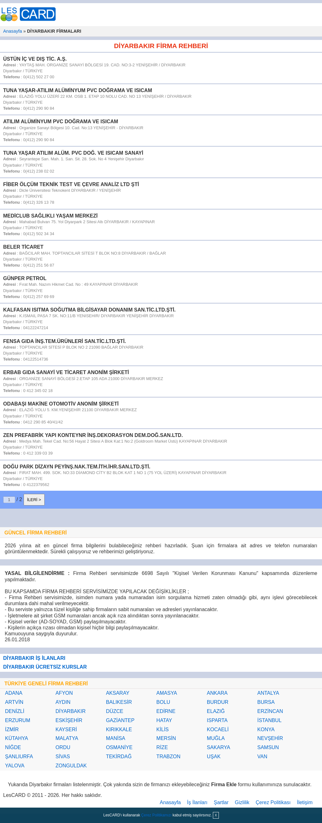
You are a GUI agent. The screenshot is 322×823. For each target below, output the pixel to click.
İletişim (305, 802)
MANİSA (115, 738)
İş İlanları (197, 802)
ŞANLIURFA (19, 756)
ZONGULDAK (71, 765)
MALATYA (66, 738)
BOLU (163, 702)
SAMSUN (268, 747)
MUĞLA (216, 738)
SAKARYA (218, 747)
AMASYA (166, 693)
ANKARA (217, 693)
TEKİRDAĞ (119, 756)
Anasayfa (12, 31)
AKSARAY (117, 693)
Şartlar (221, 802)
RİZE (162, 747)
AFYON (64, 693)
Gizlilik (242, 802)
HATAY (164, 720)
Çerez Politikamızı (156, 815)
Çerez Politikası (273, 802)
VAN (262, 756)
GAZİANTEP (120, 720)
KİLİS (162, 729)
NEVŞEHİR (270, 738)
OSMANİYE (119, 747)
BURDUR (217, 702)
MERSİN (166, 738)
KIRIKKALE (119, 729)
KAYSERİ (66, 729)
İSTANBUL (269, 720)
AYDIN (62, 702)
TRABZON (168, 756)
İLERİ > (34, 499)
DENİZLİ (14, 711)
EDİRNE (165, 711)
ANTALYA (268, 693)
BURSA (266, 702)
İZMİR (12, 729)
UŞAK (214, 756)
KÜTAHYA (16, 738)
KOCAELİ (218, 729)
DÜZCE (114, 711)
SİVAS (62, 756)
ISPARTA (217, 720)
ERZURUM (17, 720)
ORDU (62, 747)
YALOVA (15, 765)
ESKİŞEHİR (68, 720)
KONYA (266, 729)
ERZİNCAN (270, 711)
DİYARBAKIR (70, 711)
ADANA (13, 693)
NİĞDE (13, 747)
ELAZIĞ (216, 711)
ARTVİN (14, 702)
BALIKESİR (119, 702)
